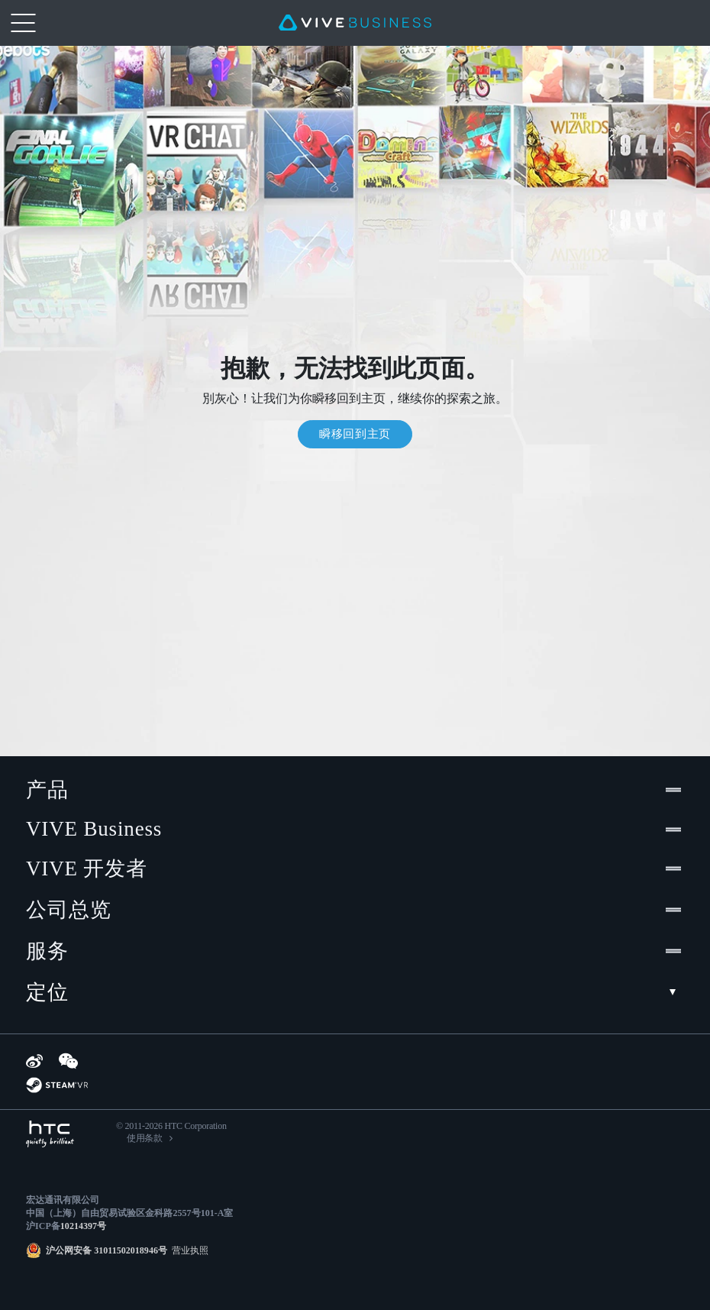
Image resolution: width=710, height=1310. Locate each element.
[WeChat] (68, 1061)
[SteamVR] (57, 1085)
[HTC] (50, 1134)
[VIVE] (355, 22)
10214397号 (83, 1226)
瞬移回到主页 (355, 434)
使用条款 (145, 1138)
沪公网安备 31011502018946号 (106, 1250)
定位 (355, 992)
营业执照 (187, 1250)
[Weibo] (34, 1061)
